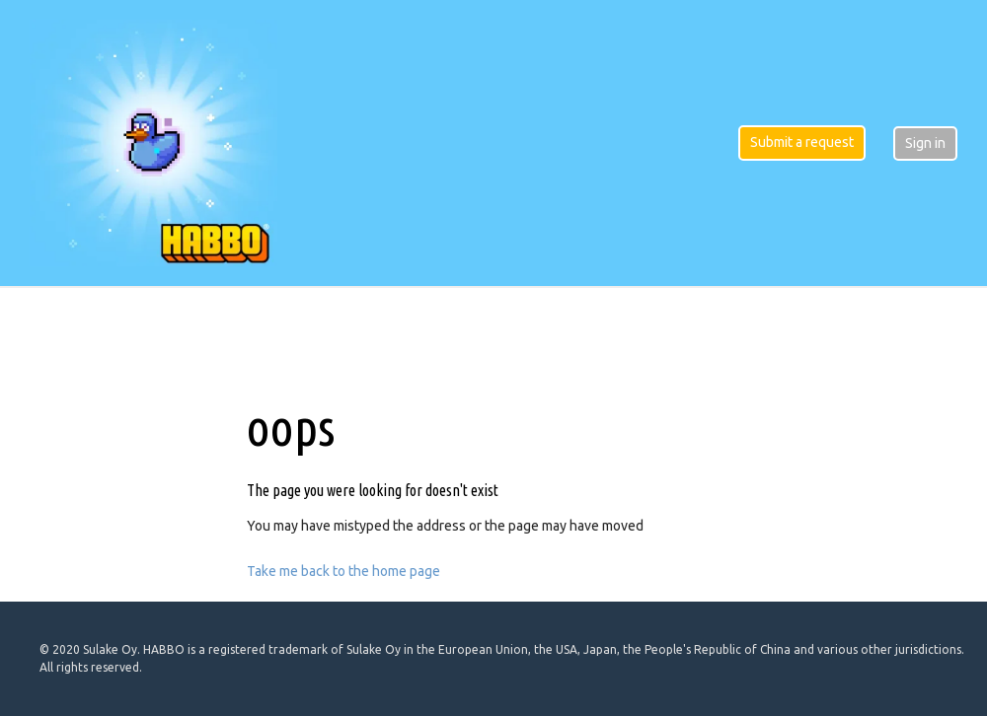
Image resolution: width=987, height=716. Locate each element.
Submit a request (802, 142)
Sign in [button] (925, 143)
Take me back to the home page (343, 571)
